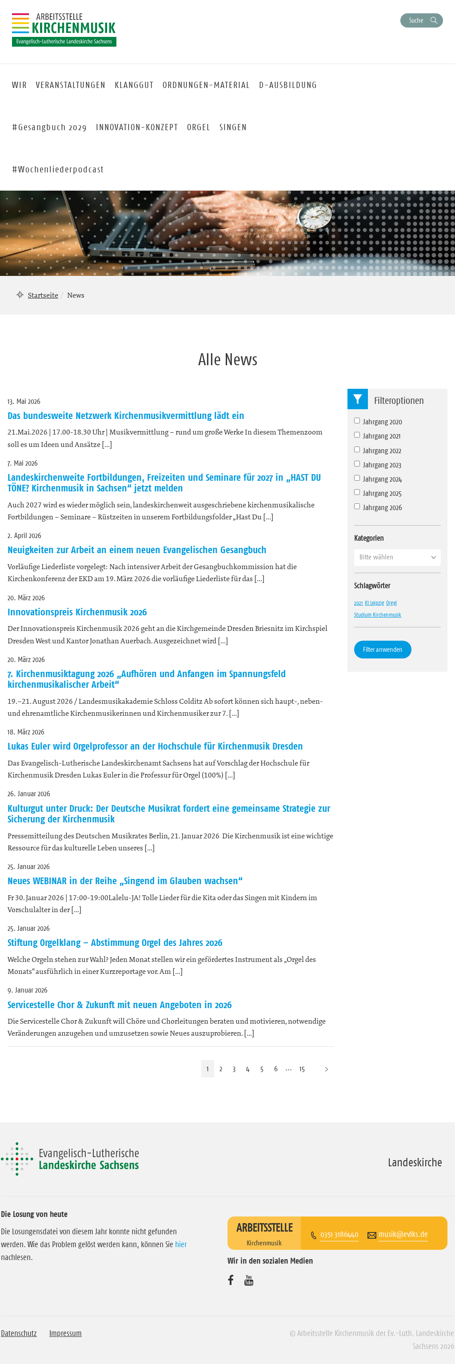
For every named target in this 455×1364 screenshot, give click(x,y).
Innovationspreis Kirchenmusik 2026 (77, 611)
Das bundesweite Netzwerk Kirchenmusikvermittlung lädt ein (126, 415)
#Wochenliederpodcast (58, 169)
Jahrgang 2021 (377, 436)
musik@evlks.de (403, 1234)
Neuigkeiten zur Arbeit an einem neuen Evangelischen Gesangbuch (137, 549)
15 (302, 1068)
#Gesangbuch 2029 (49, 127)
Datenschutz (19, 1333)
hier (181, 1244)
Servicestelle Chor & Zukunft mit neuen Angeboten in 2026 (120, 1004)
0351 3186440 (339, 1234)
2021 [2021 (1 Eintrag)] (358, 602)
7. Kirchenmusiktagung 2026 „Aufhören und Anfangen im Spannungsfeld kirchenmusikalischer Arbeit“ (147, 679)
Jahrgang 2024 (378, 479)
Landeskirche (415, 1162)
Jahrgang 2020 (378, 422)
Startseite (43, 295)
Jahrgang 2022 (377, 450)
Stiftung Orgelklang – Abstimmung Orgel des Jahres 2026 (115, 942)
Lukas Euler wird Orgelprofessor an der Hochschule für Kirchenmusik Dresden (155, 746)
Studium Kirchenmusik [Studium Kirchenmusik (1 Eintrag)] (377, 614)
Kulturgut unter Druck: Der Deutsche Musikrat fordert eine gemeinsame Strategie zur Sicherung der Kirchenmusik (169, 813)
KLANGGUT (134, 85)
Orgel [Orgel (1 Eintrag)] (391, 602)
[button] (397, 557)
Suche (416, 20)
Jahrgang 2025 (378, 493)
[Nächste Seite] (326, 1068)
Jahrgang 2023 (377, 465)
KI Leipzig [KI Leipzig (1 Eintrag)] (374, 602)
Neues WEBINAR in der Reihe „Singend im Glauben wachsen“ (125, 880)
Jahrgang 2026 (378, 507)
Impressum (65, 1333)
